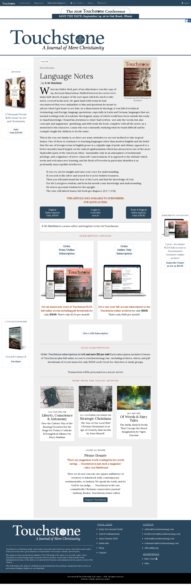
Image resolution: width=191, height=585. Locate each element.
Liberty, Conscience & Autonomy (57, 417)
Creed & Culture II (16, 356)
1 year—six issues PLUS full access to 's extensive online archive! (175, 251)
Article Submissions (109, 533)
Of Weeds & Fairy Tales (133, 419)
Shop (101, 547)
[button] (57, 3)
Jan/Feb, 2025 (138, 98)
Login (185, 3)
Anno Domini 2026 (108, 538)
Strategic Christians (95, 418)
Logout (102, 552)
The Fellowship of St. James (90, 577)
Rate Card (150, 558)
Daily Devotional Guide (111, 529)
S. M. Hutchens (50, 226)
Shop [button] (91, 3)
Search (102, 3)
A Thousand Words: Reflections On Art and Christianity (16, 118)
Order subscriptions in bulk (63, 354)
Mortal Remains (47, 68)
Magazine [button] (39, 3)
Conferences (25, 3)
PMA (147, 563)
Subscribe (104, 543)
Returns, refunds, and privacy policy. (95, 579)
